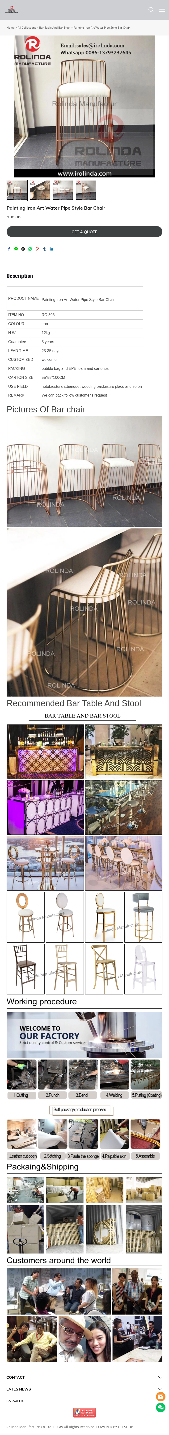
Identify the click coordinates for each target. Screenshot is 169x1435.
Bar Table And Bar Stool (54, 28)
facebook (9, 249)
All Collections (27, 28)
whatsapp (30, 249)
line (16, 249)
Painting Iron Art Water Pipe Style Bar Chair (101, 28)
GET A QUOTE (84, 232)
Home (11, 28)
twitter (23, 249)
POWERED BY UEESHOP (114, 1427)
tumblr (44, 249)
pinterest (37, 249)
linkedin (51, 249)
